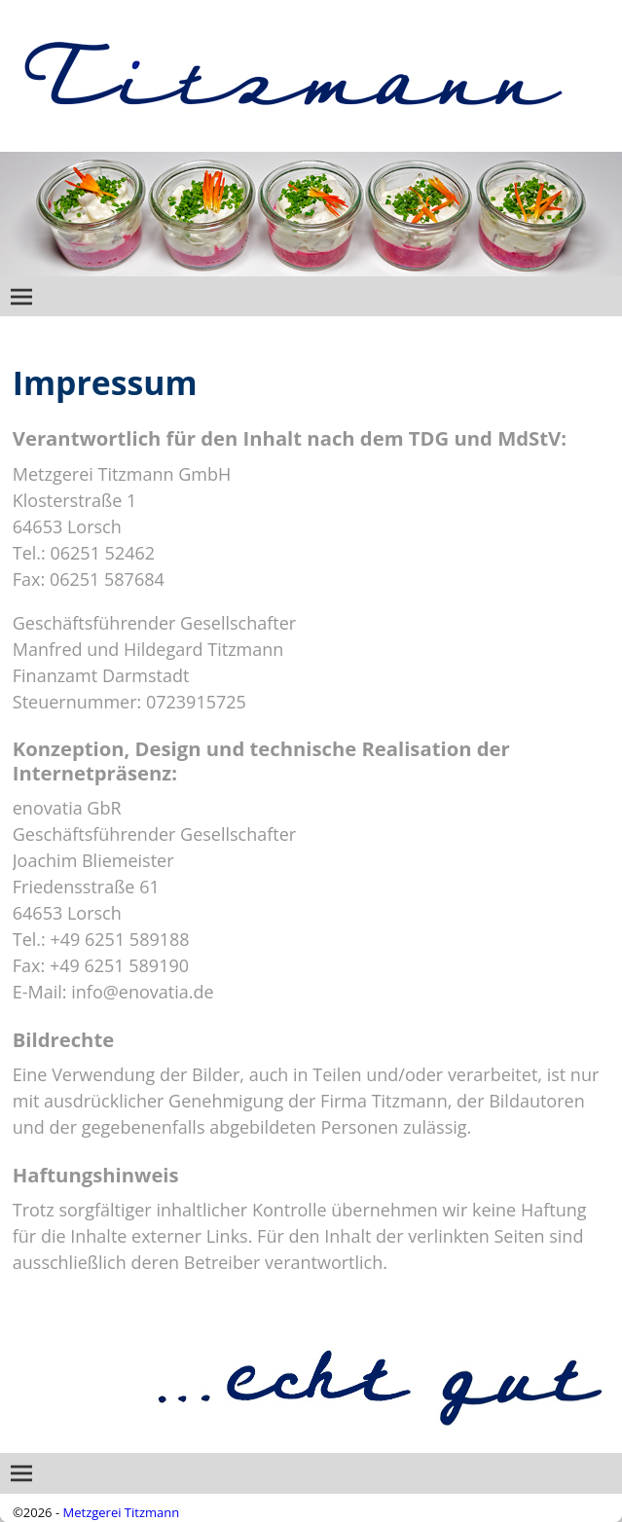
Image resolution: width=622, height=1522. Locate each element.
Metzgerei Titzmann (121, 1512)
